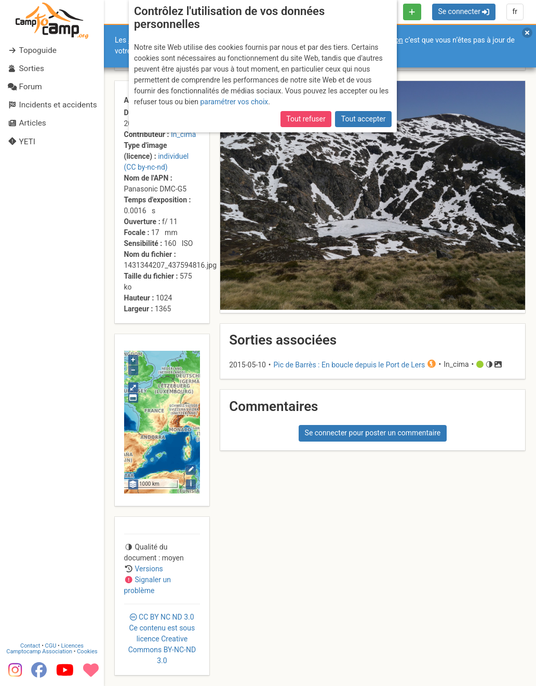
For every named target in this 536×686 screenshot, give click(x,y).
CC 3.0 (162, 639)
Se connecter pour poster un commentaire (373, 433)
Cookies (87, 651)
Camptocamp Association (39, 651)
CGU (51, 645)
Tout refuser (305, 119)
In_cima (183, 134)
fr (514, 11)
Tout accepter (363, 119)
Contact (30, 645)
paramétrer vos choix (234, 102)
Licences (72, 645)
